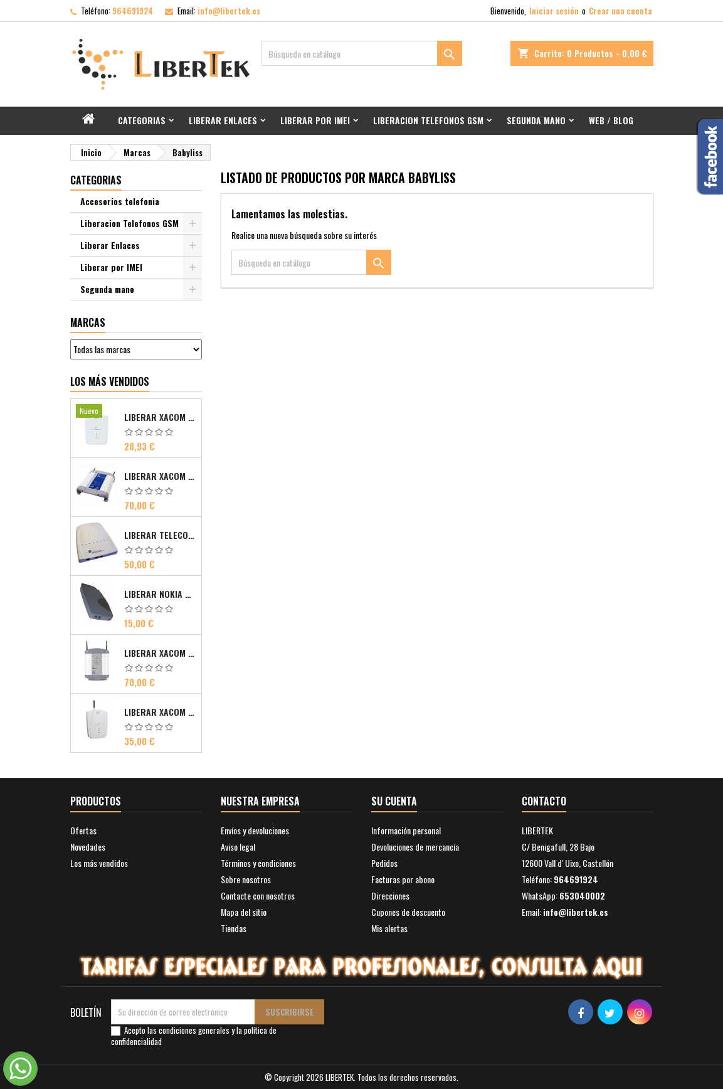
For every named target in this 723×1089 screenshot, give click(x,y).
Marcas (87, 322)
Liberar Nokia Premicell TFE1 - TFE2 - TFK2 (160, 594)
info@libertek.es (229, 10)
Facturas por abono (403, 879)
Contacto (544, 801)
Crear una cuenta (620, 10)
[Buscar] (361, 53)
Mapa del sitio (244, 911)
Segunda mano (536, 120)
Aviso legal (238, 846)
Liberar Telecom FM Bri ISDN (160, 535)
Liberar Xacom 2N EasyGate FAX (160, 417)
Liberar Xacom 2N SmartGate (160, 712)
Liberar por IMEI (315, 120)
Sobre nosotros (246, 879)
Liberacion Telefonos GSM (428, 120)
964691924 (132, 10)
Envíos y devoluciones (255, 830)
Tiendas (233, 928)
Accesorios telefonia (119, 201)
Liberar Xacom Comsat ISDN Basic (160, 476)
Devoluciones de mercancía (415, 846)
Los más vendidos (109, 381)
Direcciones (390, 895)
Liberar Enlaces (223, 120)
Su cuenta (394, 801)
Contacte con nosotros (258, 895)
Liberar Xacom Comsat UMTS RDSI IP (160, 653)
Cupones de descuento (408, 911)
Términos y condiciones (258, 862)
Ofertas (83, 830)
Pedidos (384, 862)
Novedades (87, 846)
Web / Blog (611, 120)
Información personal (406, 830)
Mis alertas (389, 928)
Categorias (142, 120)
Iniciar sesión (554, 10)
